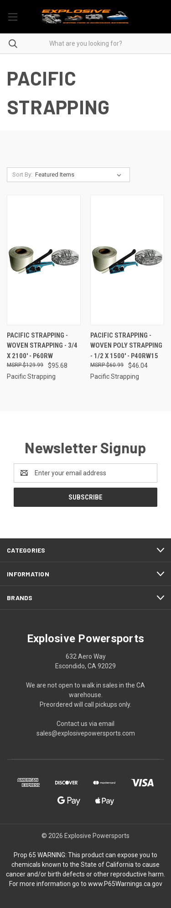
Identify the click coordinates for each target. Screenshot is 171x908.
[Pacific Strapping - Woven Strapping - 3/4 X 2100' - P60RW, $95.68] (44, 260)
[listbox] (80, 175)
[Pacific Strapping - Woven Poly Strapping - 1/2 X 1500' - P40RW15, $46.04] (127, 260)
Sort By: (22, 174)
